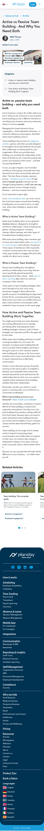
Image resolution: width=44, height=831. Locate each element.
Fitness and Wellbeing (12, 724)
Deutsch (9, 791)
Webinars (7, 743)
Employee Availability (12, 585)
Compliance (9, 684)
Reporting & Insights (14, 652)
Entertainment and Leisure (14, 714)
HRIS (5, 673)
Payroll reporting (10, 603)
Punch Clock (8, 597)
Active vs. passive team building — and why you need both (21, 81)
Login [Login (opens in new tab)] (32, 4)
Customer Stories (10, 763)
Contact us (7, 753)
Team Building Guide (16, 198)
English (8, 787)
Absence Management (12, 618)
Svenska (8, 800)
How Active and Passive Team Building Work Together (19, 90)
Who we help (10, 694)
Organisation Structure (13, 670)
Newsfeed (7, 647)
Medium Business (10, 701)
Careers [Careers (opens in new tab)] (6, 756)
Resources (8, 733)
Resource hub (10, 16)
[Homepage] (18, 4)
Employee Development (13, 680)
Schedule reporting (11, 662)
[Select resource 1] (19, 528)
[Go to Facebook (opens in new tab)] (13, 567)
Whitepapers (8, 740)
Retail (5, 711)
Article (24, 16)
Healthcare (7, 717)
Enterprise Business (11, 704)
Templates (7, 589)
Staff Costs (7, 655)
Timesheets (8, 600)
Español (8, 817)
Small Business (9, 697)
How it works (10, 577)
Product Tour (10, 773)
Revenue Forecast (10, 659)
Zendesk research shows (20, 179)
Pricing (6, 728)
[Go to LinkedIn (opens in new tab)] (25, 567)
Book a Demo (10, 778)
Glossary (6, 747)
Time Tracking (10, 593)
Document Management (13, 676)
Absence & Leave (12, 611)
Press (5, 766)
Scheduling (9, 582)
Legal (5, 760)
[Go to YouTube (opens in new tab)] (31, 567)
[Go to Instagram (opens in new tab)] (19, 567)
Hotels (5, 720)
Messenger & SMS (10, 644)
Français (9, 808)
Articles (6, 737)
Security (6, 687)
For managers (9, 629)
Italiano (8, 812)
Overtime (7, 606)
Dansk (8, 796)
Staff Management (13, 666)
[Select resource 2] (22, 528)
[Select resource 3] (25, 528)
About (5, 750)
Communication (11, 641)
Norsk (8, 804)
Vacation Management (13, 614)
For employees (9, 626)
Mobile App (9, 622)
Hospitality (7, 707)
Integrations (9, 634)
